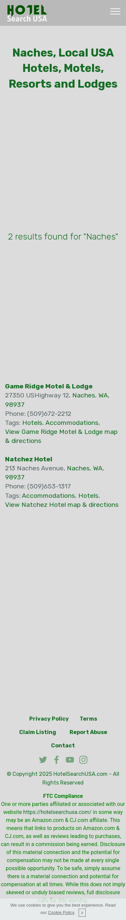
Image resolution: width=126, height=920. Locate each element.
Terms (88, 719)
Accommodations (71, 423)
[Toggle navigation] (115, 11)
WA (103, 395)
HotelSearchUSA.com (80, 774)
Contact (63, 745)
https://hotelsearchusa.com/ (57, 812)
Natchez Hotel (28, 459)
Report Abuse (88, 732)
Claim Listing (37, 732)
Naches (83, 395)
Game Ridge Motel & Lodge (49, 386)
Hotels (32, 423)
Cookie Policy (61, 912)
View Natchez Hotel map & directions (62, 505)
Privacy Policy (49, 719)
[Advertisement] (63, 162)
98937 (15, 404)
